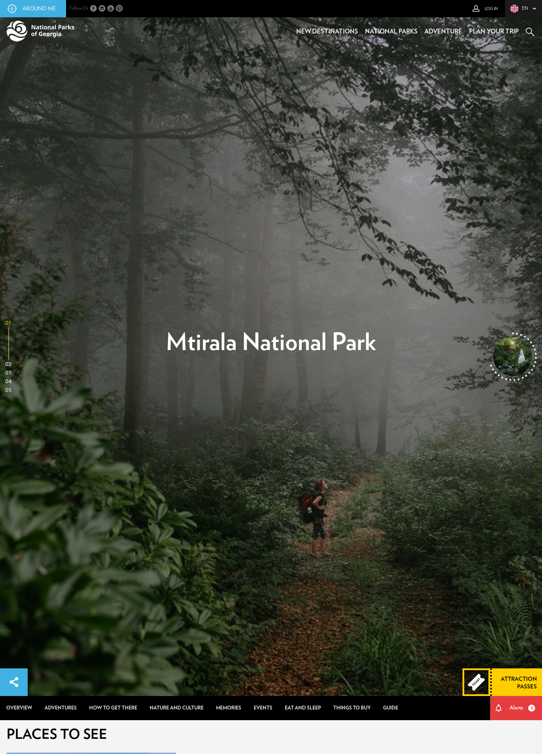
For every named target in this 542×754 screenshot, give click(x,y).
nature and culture (177, 708)
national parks (391, 32)
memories (228, 708)
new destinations (327, 32)
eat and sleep (303, 708)
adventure (443, 32)
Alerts (522, 708)
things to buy (352, 708)
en (519, 8)
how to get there (113, 708)
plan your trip (494, 32)
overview (19, 708)
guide (390, 708)
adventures (61, 708)
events (263, 708)
